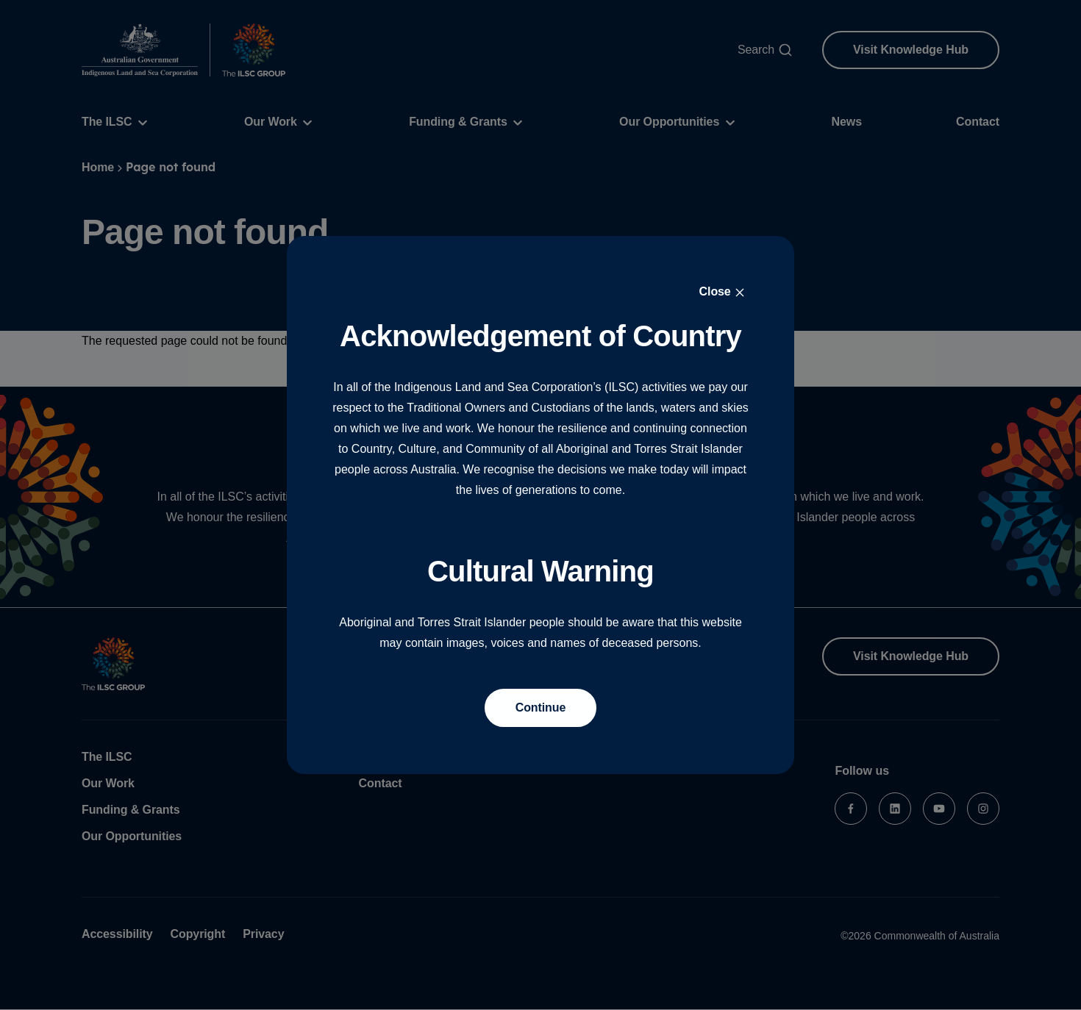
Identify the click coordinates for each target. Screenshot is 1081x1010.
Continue (540, 707)
